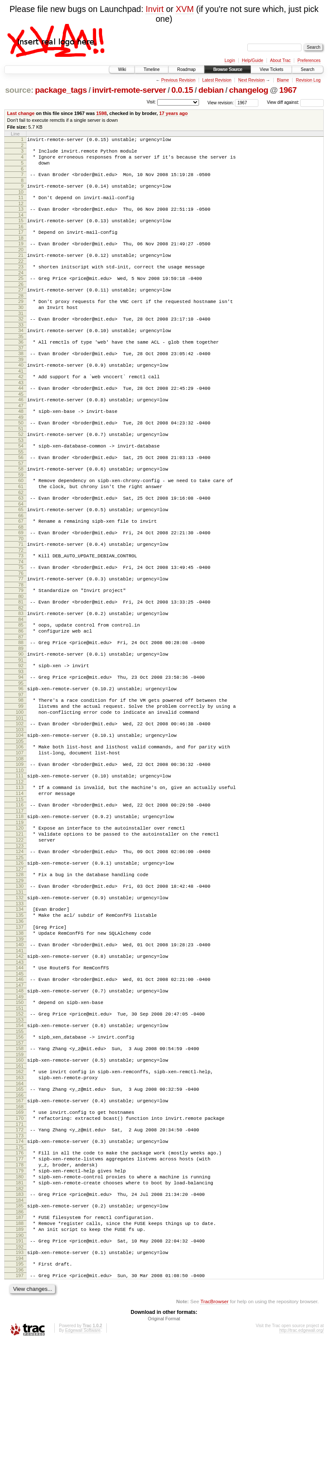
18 (20, 250)
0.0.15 (182, 89)
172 (19, 1250)
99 (20, 772)
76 (20, 624)
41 (20, 399)
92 (20, 727)
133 (19, 995)
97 (20, 760)
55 (20, 489)
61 (20, 527)
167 (19, 1217)
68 (20, 573)
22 (20, 276)
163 (19, 1191)
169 (19, 1230)
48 (20, 443)
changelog (248, 89)
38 (20, 379)
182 (19, 1319)
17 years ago (173, 113)
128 (19, 963)
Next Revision (251, 80)
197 (19, 1416)
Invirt (155, 9)
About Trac (280, 60)
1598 (101, 113)
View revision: (221, 102)
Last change (21, 113)
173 (19, 1257)
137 (19, 1023)
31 (20, 335)
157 (19, 1153)
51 (20, 463)
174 (19, 1263)
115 (19, 878)
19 (20, 256)
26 (20, 302)
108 (19, 833)
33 (20, 347)
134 (19, 1001)
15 (20, 230)
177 (19, 1283)
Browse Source (227, 69)
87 (20, 695)
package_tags (61, 89)
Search (307, 69)
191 (19, 1378)
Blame (283, 80)
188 (19, 1357)
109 (19, 838)
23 (20, 282)
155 (19, 1140)
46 (20, 430)
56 (20, 494)
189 (19, 1365)
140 (19, 1043)
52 (20, 468)
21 (20, 269)
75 (20, 617)
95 (20, 747)
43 (20, 412)
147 (19, 1089)
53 (20, 476)
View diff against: (295, 102)
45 (20, 424)
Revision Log (308, 80)
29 (20, 320)
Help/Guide (252, 60)
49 (20, 450)
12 (20, 212)
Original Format (164, 1460)
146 (19, 1081)
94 (20, 739)
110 (19, 845)
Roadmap (186, 69)
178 (19, 1290)
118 (19, 897)
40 (20, 392)
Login (230, 60)
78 (20, 637)
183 (19, 1325)
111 (19, 851)
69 (20, 578)
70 (20, 586)
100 (19, 780)
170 (19, 1237)
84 (20, 675)
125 (19, 944)
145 (19, 1076)
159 (19, 1166)
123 (19, 931)
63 (20, 540)
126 (19, 950)
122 (19, 924)
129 (19, 970)
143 (19, 1063)
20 (20, 263)
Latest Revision (216, 80)
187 (19, 1350)
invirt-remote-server (129, 89)
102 (19, 792)
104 (19, 805)
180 (19, 1304)
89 (20, 708)
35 (20, 360)
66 (20, 560)
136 (19, 1016)
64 (20, 547)
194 (19, 1398)
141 (19, 1050)
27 (20, 307)
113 (19, 864)
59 (20, 514)
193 (19, 1390)
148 (19, 1094)
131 (19, 983)
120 (19, 910)
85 (20, 681)
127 (19, 957)
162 (19, 1184)
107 (19, 825)
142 (19, 1056)
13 (20, 218)
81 (20, 655)
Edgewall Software (82, 1472)
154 (19, 1133)
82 (20, 662)
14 (20, 225)
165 (19, 1204)
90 (20, 714)
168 (19, 1224)
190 (19, 1372)
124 (19, 937)
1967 (288, 89)
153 (19, 1127)
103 (19, 800)
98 (20, 765)
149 (19, 1101)
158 (19, 1158)
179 (19, 1297)
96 (20, 752)
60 (20, 520)
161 (19, 1178)
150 (19, 1107)
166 (19, 1211)
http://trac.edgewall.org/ (301, 1472)
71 (20, 591)
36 (20, 366)
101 (19, 787)
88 (20, 701)
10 (20, 199)
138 (19, 1030)
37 (20, 373)
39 (20, 386)
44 (20, 417)
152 (19, 1120)
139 (19, 1037)
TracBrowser (214, 1443)
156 (19, 1145)
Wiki (122, 69)
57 (20, 501)
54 (20, 481)
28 (20, 315)
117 (19, 891)
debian (210, 89)
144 (19, 1069)
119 (19, 904)
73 (20, 604)
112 (19, 858)
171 (19, 1244)
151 (19, 1114)
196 (19, 1410)
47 (20, 437)
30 (20, 327)
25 (20, 294)
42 (20, 404)
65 (20, 553)
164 (19, 1198)
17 (20, 243)
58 (20, 507)
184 (19, 1332)
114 (19, 871)
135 (19, 1008)
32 (20, 340)
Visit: (151, 102)
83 (20, 668)
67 (20, 565)
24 (20, 289)
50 (20, 456)
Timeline (151, 69)
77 (20, 630)
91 (20, 721)
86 (20, 688)
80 (20, 650)
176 (19, 1275)
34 (20, 353)
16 (20, 238)
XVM (184, 9)
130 (19, 975)
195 (19, 1403)
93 (20, 734)
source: (19, 89)
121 (19, 917)
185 (19, 1337)
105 (19, 813)
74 (20, 611)
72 (20, 598)
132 (19, 988)
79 (20, 642)
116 (19, 884)
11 (20, 205)
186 (19, 1345)
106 (19, 818)
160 (19, 1171)
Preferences (309, 60)
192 (19, 1385)
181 (19, 1312)
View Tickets (271, 69)
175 (19, 1270)
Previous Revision (178, 80)
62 (20, 534)
